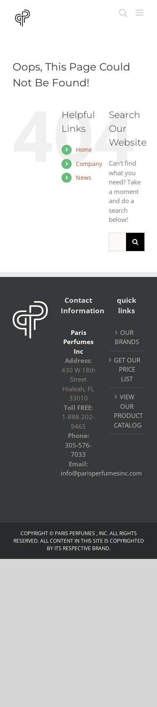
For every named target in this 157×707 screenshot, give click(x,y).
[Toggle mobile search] (123, 12)
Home (84, 149)
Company (89, 164)
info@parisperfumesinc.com (101, 473)
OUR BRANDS (127, 337)
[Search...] (117, 242)
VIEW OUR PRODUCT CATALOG (127, 410)
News (83, 177)
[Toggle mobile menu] (140, 12)
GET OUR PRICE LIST (127, 369)
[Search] (135, 242)
